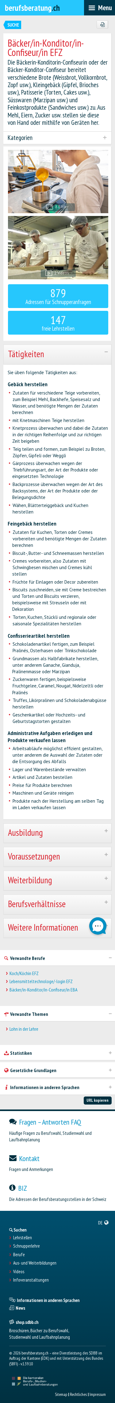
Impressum (98, 1394)
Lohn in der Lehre (24, 1029)
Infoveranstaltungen (31, 1280)
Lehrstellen (22, 1237)
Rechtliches (78, 1394)
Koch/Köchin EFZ (24, 973)
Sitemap (61, 1394)
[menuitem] (103, 1222)
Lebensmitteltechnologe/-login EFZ (41, 981)
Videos (18, 1271)
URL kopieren (97, 1100)
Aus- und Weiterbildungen (34, 1263)
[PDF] (102, 25)
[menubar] (99, 7)
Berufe (19, 1254)
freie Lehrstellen (58, 322)
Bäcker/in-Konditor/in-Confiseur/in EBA (44, 990)
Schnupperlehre (26, 1246)
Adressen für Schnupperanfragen (58, 295)
